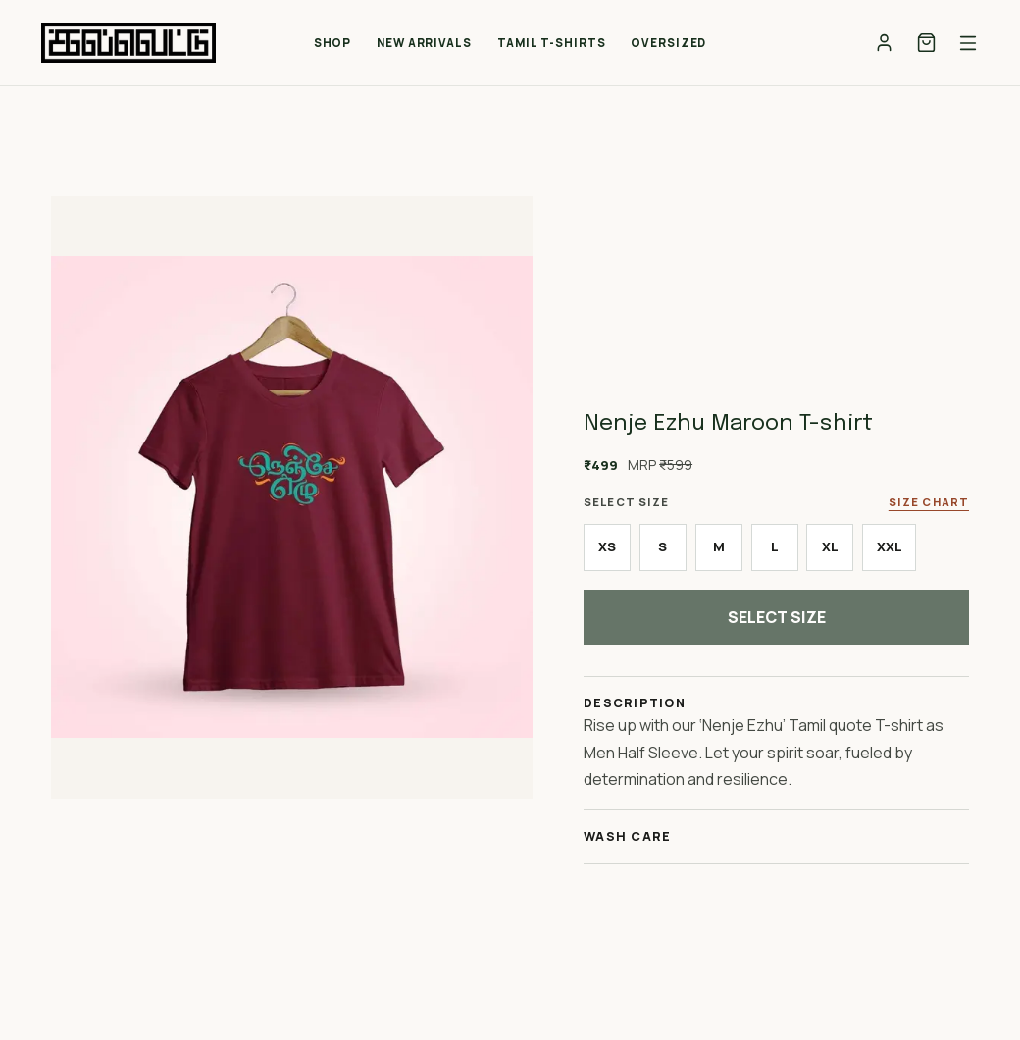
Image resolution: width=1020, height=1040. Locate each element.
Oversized (668, 42)
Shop (333, 42)
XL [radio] (830, 546)
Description (635, 703)
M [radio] (719, 546)
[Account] (884, 42)
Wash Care (627, 836)
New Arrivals (424, 42)
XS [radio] (607, 546)
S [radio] (662, 546)
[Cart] (926, 42)
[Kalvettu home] (128, 42)
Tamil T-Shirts (551, 42)
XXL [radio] (889, 546)
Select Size (777, 617)
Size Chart (929, 501)
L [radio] (775, 546)
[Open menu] (968, 43)
